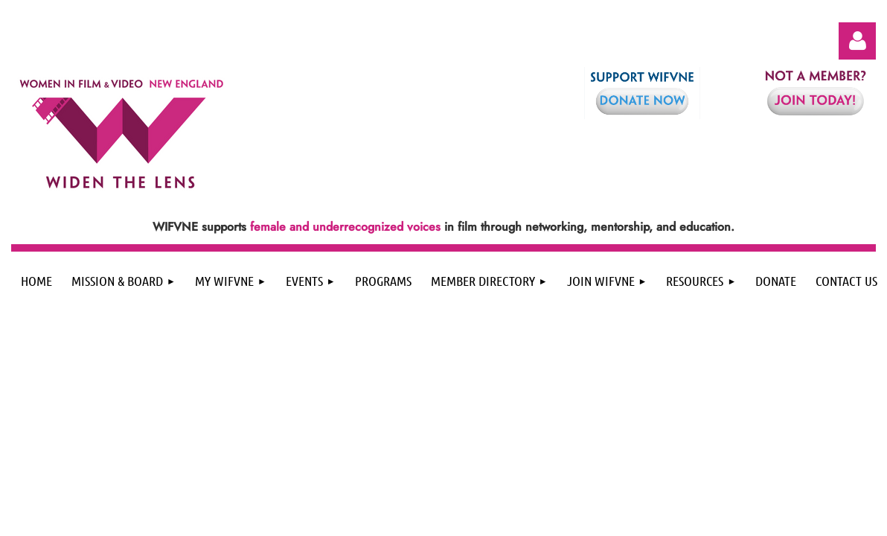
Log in (857, 41)
